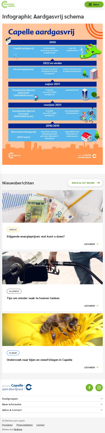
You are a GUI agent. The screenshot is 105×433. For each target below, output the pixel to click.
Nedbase (18, 429)
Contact (40, 424)
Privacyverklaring (25, 424)
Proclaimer (7, 424)
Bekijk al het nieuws (83, 182)
